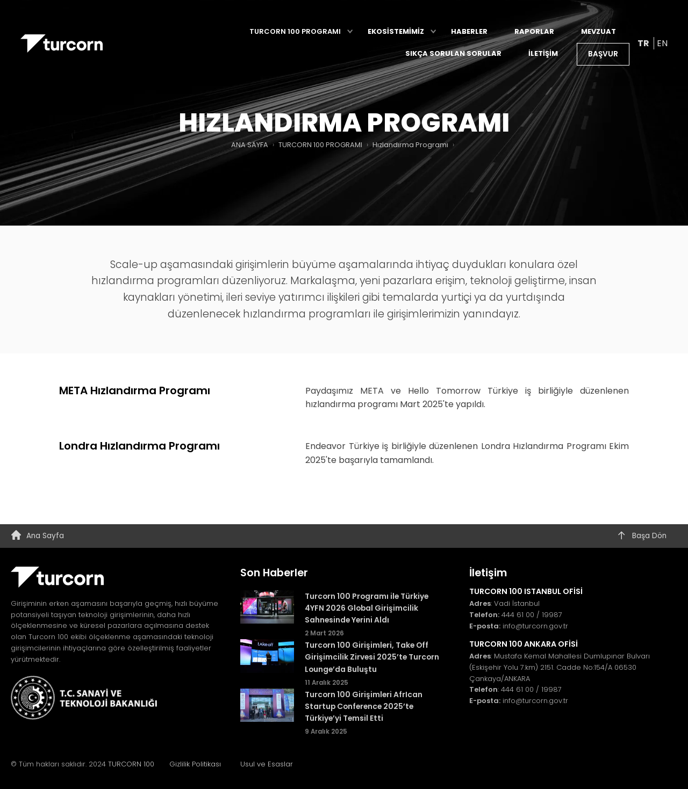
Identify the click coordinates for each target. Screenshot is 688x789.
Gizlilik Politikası (195, 764)
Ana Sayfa (37, 536)
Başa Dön (641, 536)
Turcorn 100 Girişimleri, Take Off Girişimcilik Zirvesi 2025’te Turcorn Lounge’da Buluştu (372, 657)
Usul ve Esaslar (266, 764)
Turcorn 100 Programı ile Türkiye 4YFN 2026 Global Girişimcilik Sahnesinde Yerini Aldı (366, 608)
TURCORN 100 (135, 764)
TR (644, 44)
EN (662, 44)
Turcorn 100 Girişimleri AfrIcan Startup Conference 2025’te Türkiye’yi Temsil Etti (363, 706)
